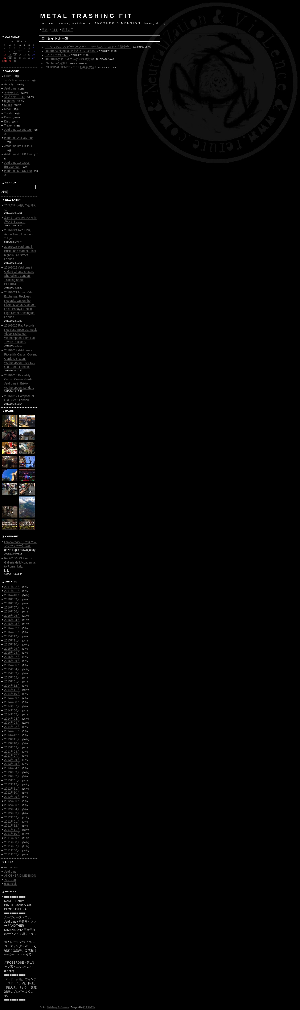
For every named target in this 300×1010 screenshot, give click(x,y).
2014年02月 (12, 726)
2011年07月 (12, 846)
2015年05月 (12, 665)
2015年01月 (12, 681)
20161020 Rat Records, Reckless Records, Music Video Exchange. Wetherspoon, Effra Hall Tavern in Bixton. (20, 334)
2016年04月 (12, 620)
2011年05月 (12, 854)
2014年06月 (12, 710)
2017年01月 (12, 591)
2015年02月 (12, 677)
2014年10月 (12, 693)
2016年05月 (12, 615)
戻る (45, 29)
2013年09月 (12, 747)
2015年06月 (12, 660)
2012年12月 (12, 784)
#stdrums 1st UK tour (18, 129)
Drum (7, 76)
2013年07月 (12, 755)
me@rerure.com (14, 954)
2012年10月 (12, 792)
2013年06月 (12, 759)
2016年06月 (12, 611)
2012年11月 (12, 788)
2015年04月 (12, 669)
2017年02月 (12, 587)
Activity (8, 84)
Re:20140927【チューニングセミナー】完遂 (20, 544)
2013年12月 (12, 735)
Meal (7, 109)
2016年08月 (12, 603)
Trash (8, 113)
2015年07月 (12, 656)
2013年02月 (12, 776)
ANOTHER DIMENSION (20, 875)
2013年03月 (12, 772)
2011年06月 (12, 850)
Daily (7, 117)
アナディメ (11, 92)
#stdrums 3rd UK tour (18, 146)
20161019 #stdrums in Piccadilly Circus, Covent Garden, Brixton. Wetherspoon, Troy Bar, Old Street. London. (20, 358)
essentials (10, 883)
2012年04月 (12, 809)
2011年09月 (12, 838)
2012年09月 (12, 796)
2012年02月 (12, 817)
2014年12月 (12, 685)
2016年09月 (12, 599)
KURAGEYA (89, 1007)
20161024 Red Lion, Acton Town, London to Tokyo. (19, 234)
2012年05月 (12, 805)
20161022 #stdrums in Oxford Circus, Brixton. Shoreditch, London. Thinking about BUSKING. (19, 276)
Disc (7, 121)
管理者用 (67, 29)
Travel (8, 125)
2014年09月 (12, 698)
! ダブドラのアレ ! (57, 55)
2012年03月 (12, 813)
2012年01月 (12, 821)
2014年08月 (12, 702)
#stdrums (10, 88)
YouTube (10, 879)
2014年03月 (12, 722)
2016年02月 (12, 628)
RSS (55, 29)
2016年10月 (12, 595)
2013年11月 (12, 739)
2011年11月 (12, 829)
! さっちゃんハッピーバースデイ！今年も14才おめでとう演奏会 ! (88, 46)
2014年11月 (12, 689)
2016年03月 (12, 623)
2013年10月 (12, 743)
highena (9, 101)
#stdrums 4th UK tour (18, 154)
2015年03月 (12, 673)
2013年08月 (12, 751)
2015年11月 (12, 640)
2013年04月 (12, 768)
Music (8, 105)
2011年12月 (12, 825)
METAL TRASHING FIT (86, 16)
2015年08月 (12, 652)
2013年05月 (12, 763)
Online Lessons (18, 80)
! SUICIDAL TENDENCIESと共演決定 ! (70, 67)
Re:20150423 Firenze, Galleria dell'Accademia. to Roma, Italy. (20, 562)
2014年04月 (12, 718)
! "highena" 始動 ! (56, 63)
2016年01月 (12, 632)
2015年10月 (12, 644)
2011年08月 (12, 842)
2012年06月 (12, 801)
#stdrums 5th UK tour (18, 171)
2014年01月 (12, 731)
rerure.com (11, 867)
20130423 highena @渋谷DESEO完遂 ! (70, 51)
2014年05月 (12, 714)
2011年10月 (12, 833)
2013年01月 (12, 780)
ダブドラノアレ (14, 96)
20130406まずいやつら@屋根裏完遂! (69, 59)
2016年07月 (12, 607)
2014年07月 (12, 706)
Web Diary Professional (58, 1007)
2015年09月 (12, 648)
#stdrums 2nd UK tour (18, 138)
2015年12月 (12, 636)
